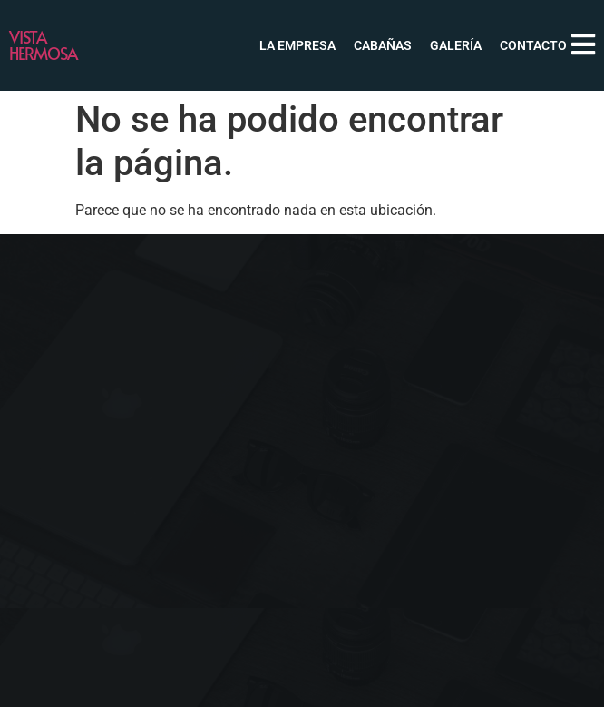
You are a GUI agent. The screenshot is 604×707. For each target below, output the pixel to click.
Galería (456, 45)
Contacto (533, 45)
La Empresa (297, 45)
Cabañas (383, 45)
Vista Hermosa (43, 44)
